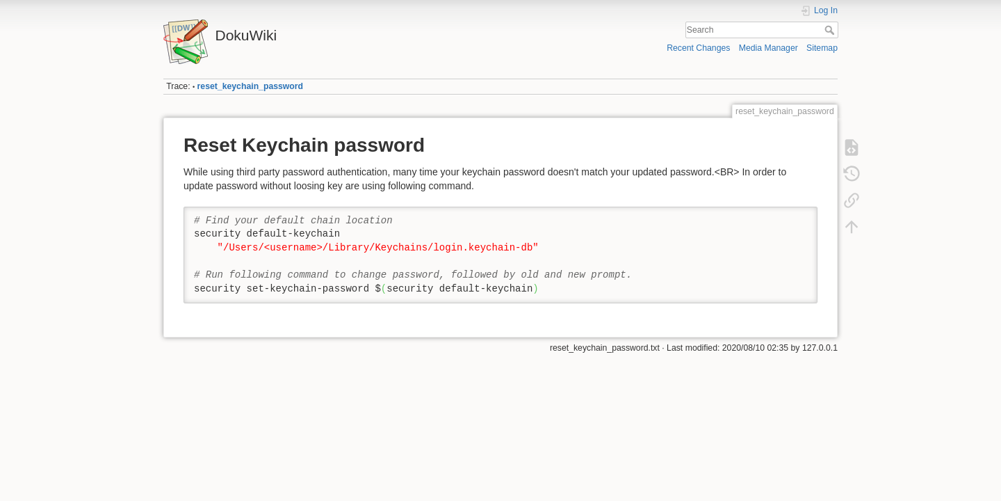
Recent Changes (698, 48)
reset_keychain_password (250, 86)
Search (831, 30)
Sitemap (822, 48)
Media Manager (768, 48)
